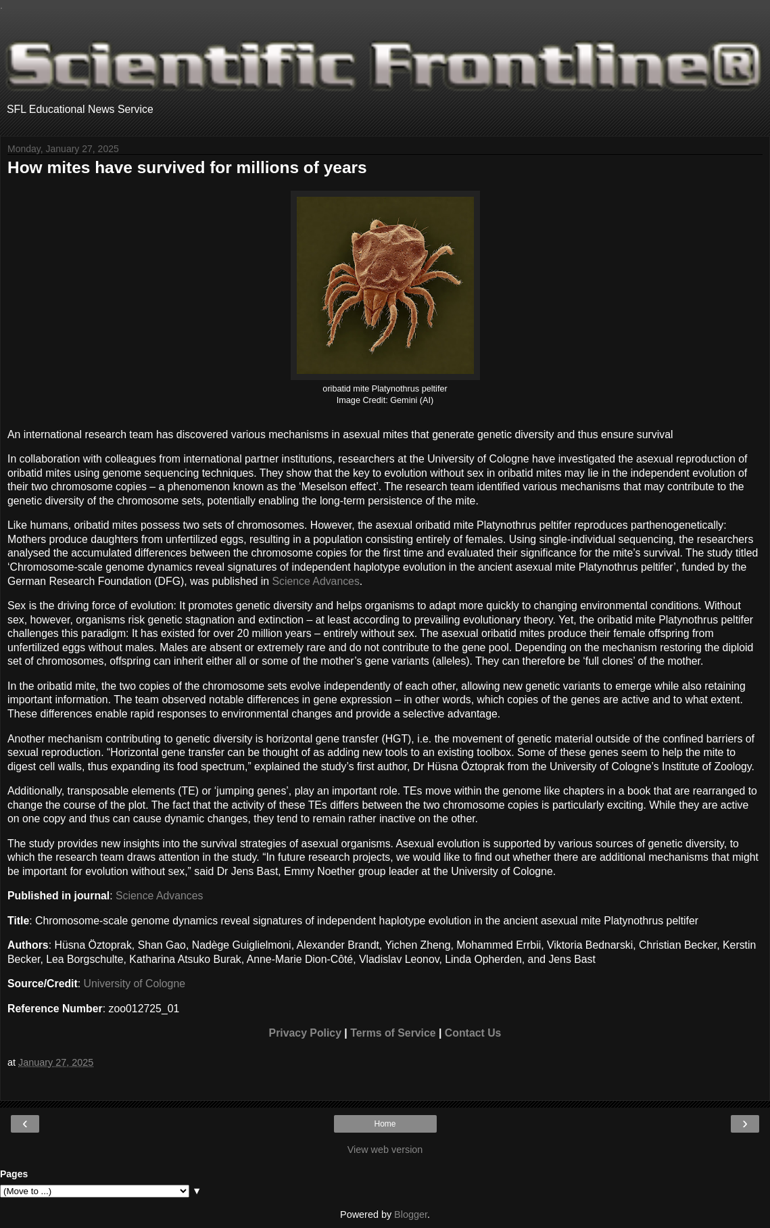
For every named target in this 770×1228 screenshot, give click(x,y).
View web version (385, 1149)
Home (384, 1124)
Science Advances (315, 581)
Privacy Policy (305, 1033)
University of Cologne (134, 983)
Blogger (410, 1214)
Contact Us (473, 1033)
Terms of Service (392, 1033)
